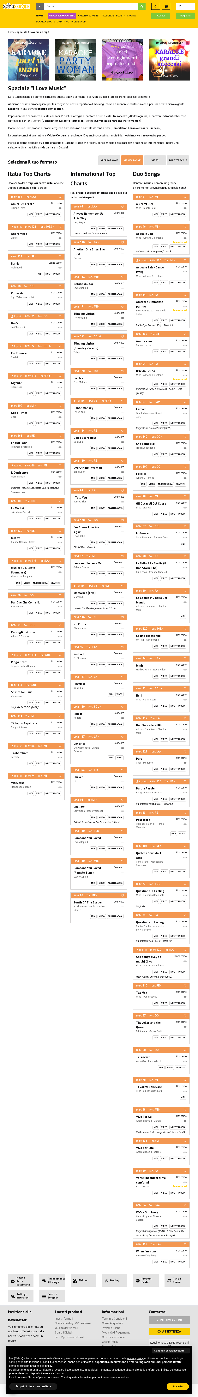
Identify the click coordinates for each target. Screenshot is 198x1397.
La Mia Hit (17, 508)
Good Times (19, 413)
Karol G (157, 1152)
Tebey (77, 352)
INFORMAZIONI (169, 1320)
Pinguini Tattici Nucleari (23, 666)
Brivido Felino (145, 371)
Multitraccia (178, 160)
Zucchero (16, 696)
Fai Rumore (19, 353)
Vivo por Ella (145, 1148)
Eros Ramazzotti (145, 310)
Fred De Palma (144, 669)
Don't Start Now (85, 438)
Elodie (14, 238)
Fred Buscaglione (145, 448)
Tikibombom (19, 753)
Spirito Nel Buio (22, 692)
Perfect (79, 654)
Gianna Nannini (19, 542)
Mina (138, 208)
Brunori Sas (17, 606)
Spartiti (55, 583)
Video (155, 160)
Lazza (148, 345)
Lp (75, 781)
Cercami (141, 409)
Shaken (78, 777)
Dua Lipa (78, 442)
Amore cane (144, 341)
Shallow (79, 807)
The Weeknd (80, 317)
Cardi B (77, 910)
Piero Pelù (16, 387)
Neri (139, 696)
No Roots (80, 624)
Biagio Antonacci (20, 727)
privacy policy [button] (135, 1358)
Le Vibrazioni (18, 327)
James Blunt (80, 501)
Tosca (145, 1186)
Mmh (139, 666)
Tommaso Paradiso (21, 447)
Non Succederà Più (149, 725)
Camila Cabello (95, 906)
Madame (148, 762)
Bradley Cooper (95, 811)
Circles (78, 378)
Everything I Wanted (88, 468)
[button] (40, 6)
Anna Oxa (141, 1061)
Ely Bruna (157, 792)
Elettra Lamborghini (21, 576)
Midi (31, 214)
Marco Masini (18, 476)
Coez (32, 542)
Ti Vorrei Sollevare (149, 1087)
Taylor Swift (156, 1031)
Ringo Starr (19, 662)
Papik (147, 792)
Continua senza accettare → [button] (171, 1350)
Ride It (78, 714)
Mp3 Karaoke (132, 160)
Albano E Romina (20, 636)
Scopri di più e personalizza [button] (33, 1386)
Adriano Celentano (153, 238)
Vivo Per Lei (144, 1117)
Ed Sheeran (80, 658)
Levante (15, 757)
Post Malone (80, 382)
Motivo (16, 538)
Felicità (141, 474)
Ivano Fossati (150, 996)
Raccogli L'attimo (23, 632)
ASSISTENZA (169, 1331)
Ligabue (147, 507)
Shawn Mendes (82, 747)
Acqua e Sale (144, 234)
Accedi (161, 15)
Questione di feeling (150, 922)
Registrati (185, 15)
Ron (138, 1186)
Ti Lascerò (143, 1057)
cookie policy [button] (44, 1365)
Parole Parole (145, 788)
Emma (139, 345)
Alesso (140, 1255)
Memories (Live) (85, 593)
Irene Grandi (142, 861)
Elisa (138, 507)
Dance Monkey (83, 408)
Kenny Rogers (143, 1216)
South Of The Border (88, 902)
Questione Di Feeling (150, 891)
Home (11, 32)
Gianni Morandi (144, 537)
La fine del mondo (148, 636)
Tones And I (80, 412)
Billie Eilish (79, 472)
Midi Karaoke (109, 160)
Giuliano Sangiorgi (152, 1091)
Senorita (79, 744)
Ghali (13, 417)
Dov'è (15, 323)
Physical (79, 684)
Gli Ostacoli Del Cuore (151, 504)
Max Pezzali (23, 512)
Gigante (16, 383)
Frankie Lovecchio (153, 926)
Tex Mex (141, 993)
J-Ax (13, 512)
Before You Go (83, 284)
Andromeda (19, 234)
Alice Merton (80, 628)
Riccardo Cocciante (153, 895)
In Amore (142, 533)
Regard (77, 717)
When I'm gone (146, 1251)
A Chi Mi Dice (144, 204)
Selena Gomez (81, 567)
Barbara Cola (161, 537)
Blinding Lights (84, 314)
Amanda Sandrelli (157, 572)
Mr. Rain (140, 640)
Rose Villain (159, 669)
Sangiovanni (152, 640)
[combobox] (91, 6)
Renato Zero (149, 699)
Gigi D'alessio (18, 297)
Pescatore (143, 820)
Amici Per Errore (22, 204)
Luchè (30, 297)
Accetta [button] (178, 1386)
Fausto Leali (149, 208)
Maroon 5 (79, 597)
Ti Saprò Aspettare (24, 723)
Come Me (17, 293)
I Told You (80, 498)
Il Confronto (19, 473)
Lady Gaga (79, 222)
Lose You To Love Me (88, 563)
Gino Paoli (141, 572)
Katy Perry (150, 1255)
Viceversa (17, 783)
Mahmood (16, 267)
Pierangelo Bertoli (145, 824)
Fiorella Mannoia (145, 413)
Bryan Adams (156, 965)
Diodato (15, 357)
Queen (77, 258)
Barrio (15, 264)
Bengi (139, 792)
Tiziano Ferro (18, 208)
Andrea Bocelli (144, 1120)
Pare (139, 759)
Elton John (79, 536)
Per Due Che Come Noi (26, 602)
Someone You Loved (87, 838)
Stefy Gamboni (144, 929)
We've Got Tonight (149, 1212)
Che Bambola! (145, 444)
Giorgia (157, 1120)
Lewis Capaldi (81, 288)
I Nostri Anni (19, 443)
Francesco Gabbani (21, 787)
